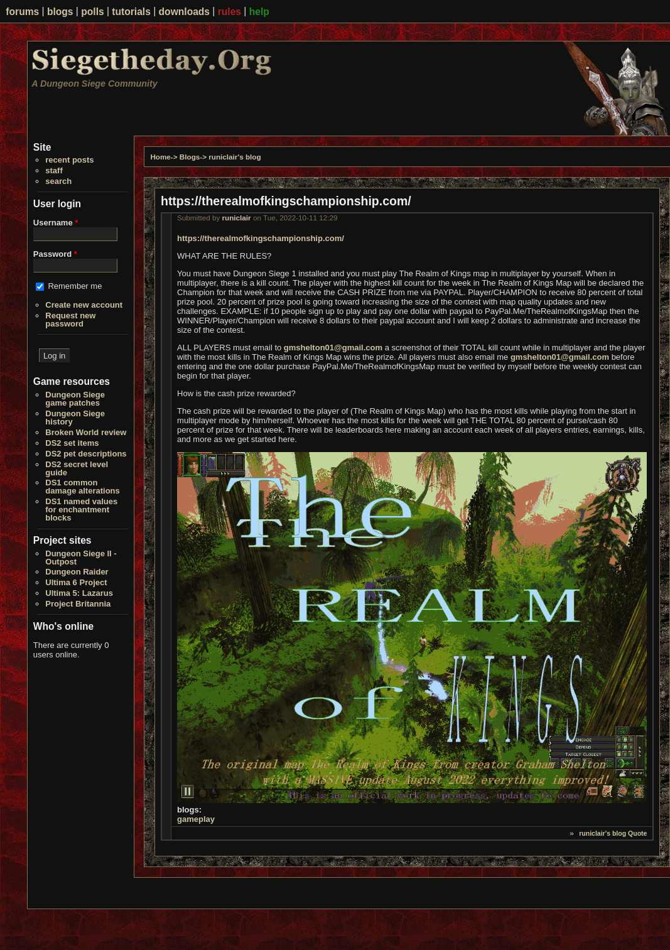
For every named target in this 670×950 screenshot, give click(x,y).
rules (229, 11)
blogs (60, 11)
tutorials (131, 11)
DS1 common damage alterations (82, 486)
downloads (184, 11)
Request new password (70, 319)
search (58, 181)
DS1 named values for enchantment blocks (81, 509)
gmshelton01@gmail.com (333, 347)
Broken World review (85, 432)
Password (55, 254)
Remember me (75, 286)
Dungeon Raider (76, 571)
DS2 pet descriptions (85, 453)
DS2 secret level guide (76, 468)
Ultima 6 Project (76, 582)
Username (55, 222)
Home (160, 157)
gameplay (196, 819)
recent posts (69, 160)
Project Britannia (78, 603)
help (259, 11)
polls (92, 11)
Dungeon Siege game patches (75, 399)
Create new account (83, 305)
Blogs (190, 157)
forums (22, 11)
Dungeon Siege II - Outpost (80, 557)
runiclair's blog (234, 157)
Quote (637, 833)
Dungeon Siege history (75, 417)
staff (53, 170)
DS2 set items (72, 443)
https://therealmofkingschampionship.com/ (260, 238)
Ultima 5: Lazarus (79, 593)
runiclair (236, 217)
